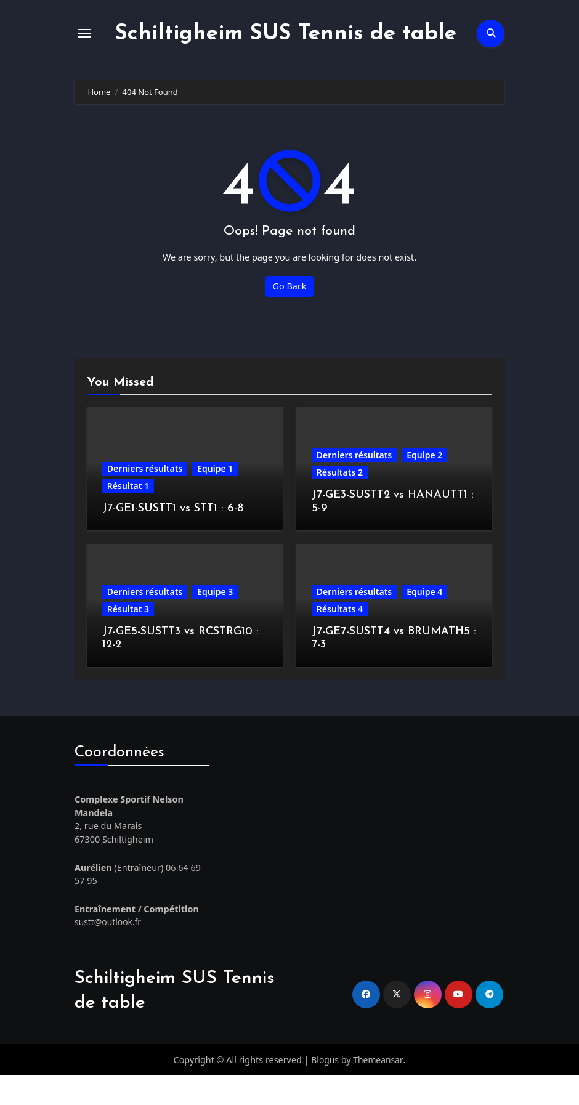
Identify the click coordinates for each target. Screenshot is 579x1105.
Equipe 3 (215, 621)
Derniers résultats (144, 498)
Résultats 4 (340, 638)
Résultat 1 (128, 515)
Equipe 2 (424, 484)
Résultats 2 (340, 502)
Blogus (324, 1089)
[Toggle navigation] (84, 48)
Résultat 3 (128, 638)
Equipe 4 (424, 621)
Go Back (290, 316)
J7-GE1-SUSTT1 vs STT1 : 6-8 (172, 538)
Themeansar (379, 1089)
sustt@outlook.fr (109, 951)
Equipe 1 (215, 498)
